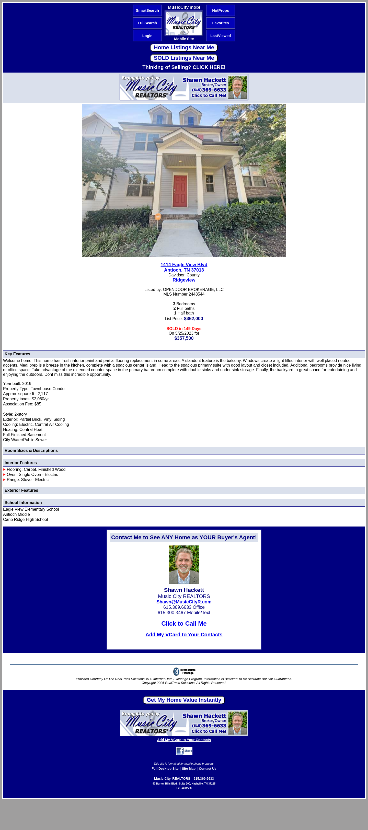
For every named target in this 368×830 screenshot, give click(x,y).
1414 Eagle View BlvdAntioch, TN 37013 (184, 267)
